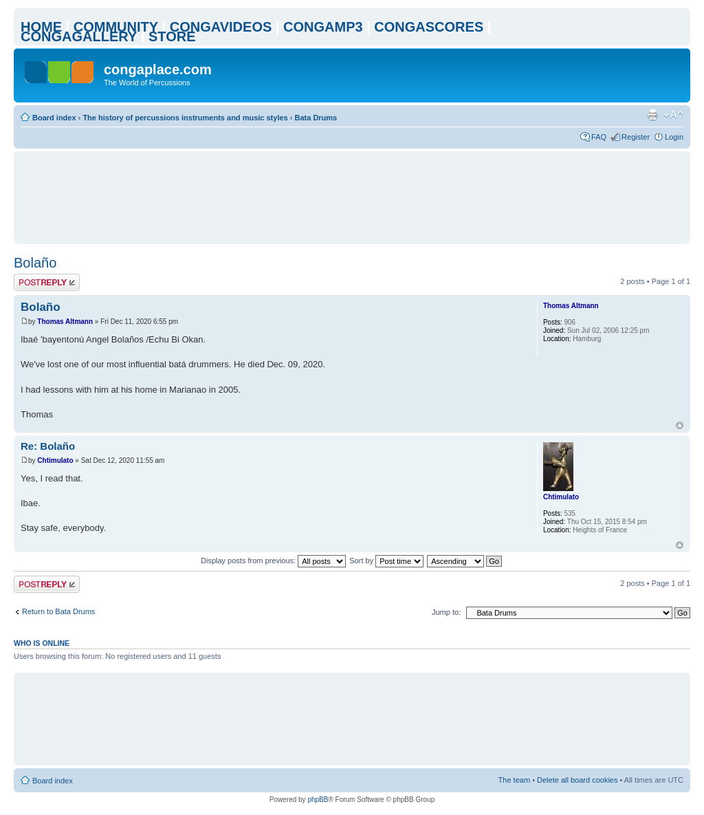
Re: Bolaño (48, 446)
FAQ (598, 137)
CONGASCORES (428, 26)
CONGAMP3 (323, 26)
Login (674, 137)
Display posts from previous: (273, 560)
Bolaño (35, 262)
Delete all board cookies (577, 780)
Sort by (386, 560)
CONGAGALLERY (79, 36)
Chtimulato (55, 460)
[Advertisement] (352, 197)
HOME (41, 26)
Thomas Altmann (65, 321)
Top (679, 425)
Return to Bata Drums (58, 611)
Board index (54, 117)
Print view (652, 115)
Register (636, 137)
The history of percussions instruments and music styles (184, 117)
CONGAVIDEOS (221, 26)
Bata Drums (315, 117)
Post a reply (47, 282)
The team (514, 780)
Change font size (673, 115)
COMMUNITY (116, 26)
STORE (172, 36)
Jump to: (446, 612)
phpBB (317, 799)
